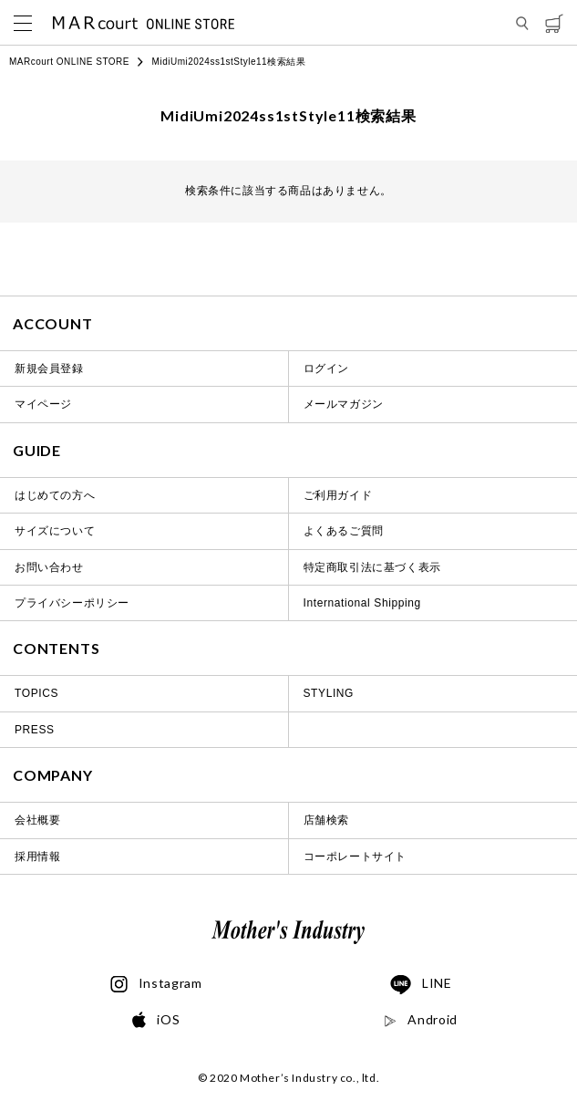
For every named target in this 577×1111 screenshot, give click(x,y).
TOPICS (36, 693)
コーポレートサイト (355, 856)
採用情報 (37, 856)
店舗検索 (326, 820)
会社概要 (37, 820)
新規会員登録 (49, 368)
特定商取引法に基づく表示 (372, 567)
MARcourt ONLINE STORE (69, 62)
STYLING (329, 693)
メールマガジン (344, 404)
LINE (421, 985)
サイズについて (55, 530)
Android (421, 1019)
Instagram (156, 984)
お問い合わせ (49, 567)
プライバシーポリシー (72, 603)
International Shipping (362, 603)
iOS (156, 1020)
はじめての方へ (55, 495)
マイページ (43, 404)
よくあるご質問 (344, 530)
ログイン (326, 368)
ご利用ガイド (338, 495)
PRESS (35, 729)
